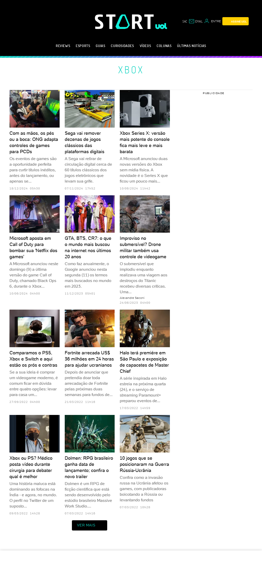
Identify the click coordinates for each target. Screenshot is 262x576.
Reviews (63, 45)
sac (184, 21)
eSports (83, 45)
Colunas (164, 45)
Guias (100, 45)
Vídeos (145, 45)
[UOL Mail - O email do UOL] (195, 21)
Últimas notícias (191, 45)
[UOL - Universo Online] (161, 26)
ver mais (89, 525)
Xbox (131, 69)
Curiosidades (122, 45)
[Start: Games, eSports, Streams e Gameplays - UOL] (125, 21)
